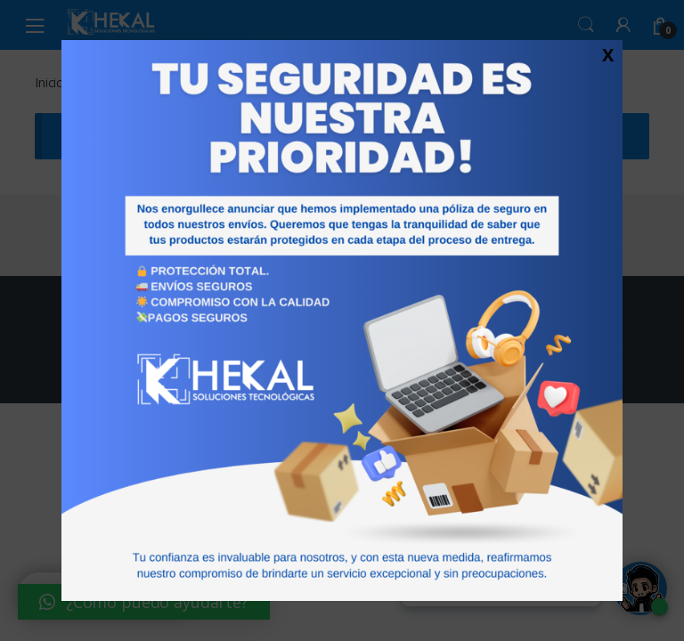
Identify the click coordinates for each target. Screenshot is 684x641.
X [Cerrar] (608, 54)
